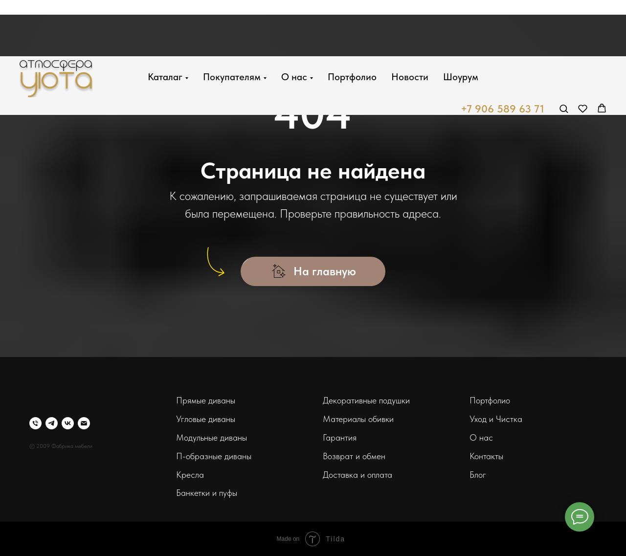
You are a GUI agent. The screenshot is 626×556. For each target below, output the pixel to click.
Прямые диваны (205, 400)
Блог (478, 474)
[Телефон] (35, 423)
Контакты (486, 456)
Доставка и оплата (357, 474)
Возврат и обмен (354, 456)
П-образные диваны (213, 456)
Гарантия (340, 437)
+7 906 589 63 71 (502, 52)
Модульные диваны (211, 437)
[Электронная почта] (84, 423)
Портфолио (352, 20)
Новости (409, 20)
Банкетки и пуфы (206, 493)
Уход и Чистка (496, 419)
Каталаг (165, 20)
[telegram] (51, 423)
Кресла (190, 474)
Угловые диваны (205, 419)
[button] (563, 52)
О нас (294, 20)
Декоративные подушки (366, 400)
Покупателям (232, 20)
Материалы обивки (358, 419)
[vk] (68, 423)
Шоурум (460, 20)
